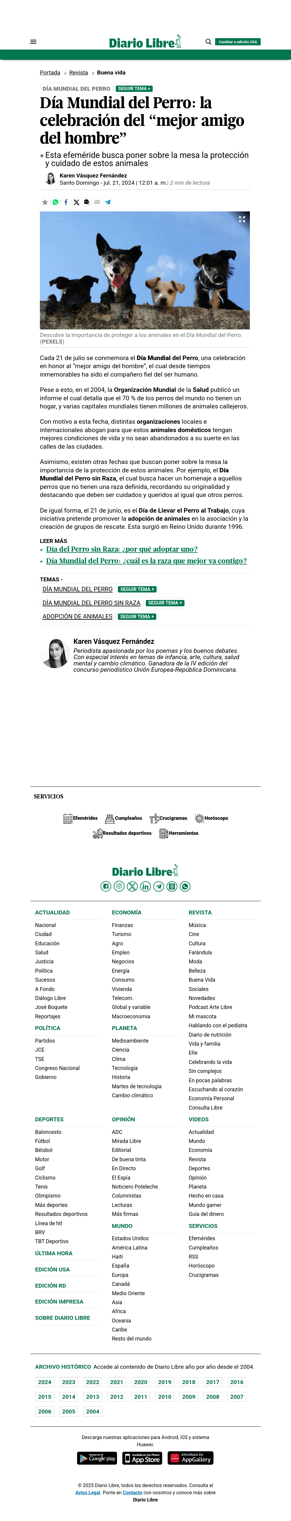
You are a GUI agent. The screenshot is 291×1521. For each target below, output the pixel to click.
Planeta (124, 1028)
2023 (68, 1382)
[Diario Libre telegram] (158, 886)
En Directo (124, 1168)
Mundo (122, 1226)
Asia (117, 1302)
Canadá (121, 1284)
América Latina (129, 1248)
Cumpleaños (203, 1248)
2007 (236, 1396)
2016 (236, 1382)
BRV (40, 1232)
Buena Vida (202, 980)
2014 (68, 1396)
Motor (42, 1159)
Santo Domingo (79, 182)
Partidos (45, 1041)
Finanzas (122, 925)
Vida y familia (204, 1044)
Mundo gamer (205, 1205)
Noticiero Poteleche (135, 1187)
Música (197, 925)
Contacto (132, 1492)
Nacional (45, 925)
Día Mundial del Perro (77, 589)
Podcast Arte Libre (210, 1007)
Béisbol (43, 1150)
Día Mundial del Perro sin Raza (91, 603)
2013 (92, 1396)
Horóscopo (202, 1266)
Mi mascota (203, 1016)
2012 (116, 1396)
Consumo (123, 980)
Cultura (197, 944)
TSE (39, 1059)
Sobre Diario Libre (62, 1317)
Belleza (197, 971)
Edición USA (52, 1269)
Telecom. (123, 998)
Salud (41, 953)
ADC (117, 1132)
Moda (195, 962)
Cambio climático (132, 1095)
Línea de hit (48, 1223)
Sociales (198, 989)
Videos (198, 1119)
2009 (188, 1396)
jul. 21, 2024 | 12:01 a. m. (135, 182)
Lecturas (122, 1205)
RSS (193, 1257)
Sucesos (45, 980)
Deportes (49, 1119)
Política (43, 971)
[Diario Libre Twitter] (132, 886)
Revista (78, 72)
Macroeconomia (131, 1016)
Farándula (200, 953)
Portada (50, 72)
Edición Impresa (59, 1301)
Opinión (123, 1119)
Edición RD (50, 1285)
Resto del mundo (132, 1339)
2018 (188, 1382)
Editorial (121, 1150)
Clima (118, 1059)
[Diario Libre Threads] (171, 886)
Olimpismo (48, 1196)
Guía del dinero (206, 1214)
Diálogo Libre (50, 998)
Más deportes (51, 1205)
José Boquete (51, 1007)
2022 (92, 1382)
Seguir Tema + (134, 88)
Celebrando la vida (210, 1062)
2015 (44, 1396)
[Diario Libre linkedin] (145, 886)
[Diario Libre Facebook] (105, 886)
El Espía (121, 1178)
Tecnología (125, 1068)
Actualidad (52, 912)
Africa (119, 1311)
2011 (140, 1396)
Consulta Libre (206, 1108)
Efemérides (202, 1238)
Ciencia (120, 1050)
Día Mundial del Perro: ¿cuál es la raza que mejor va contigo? (146, 561)
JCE (39, 1050)
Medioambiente (130, 1041)
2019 (164, 1382)
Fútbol (42, 1141)
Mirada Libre (126, 1141)
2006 (44, 1411)
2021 (116, 1382)
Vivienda (122, 989)
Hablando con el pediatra (218, 1026)
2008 (212, 1396)
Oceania (121, 1321)
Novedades (202, 998)
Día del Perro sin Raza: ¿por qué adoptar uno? (122, 549)
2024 (44, 1382)
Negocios (123, 962)
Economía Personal (211, 1098)
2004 (92, 1411)
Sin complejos (205, 1071)
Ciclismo (45, 1178)
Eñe (193, 1053)
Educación (47, 944)
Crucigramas (204, 1275)
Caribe (119, 1330)
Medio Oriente (128, 1293)
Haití (117, 1257)
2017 (212, 1382)
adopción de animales (77, 617)
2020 (140, 1382)
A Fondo (45, 989)
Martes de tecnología (137, 1086)
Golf (40, 1168)
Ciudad (43, 934)
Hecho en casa (206, 1196)
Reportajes (47, 1016)
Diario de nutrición (210, 1035)
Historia (121, 1077)
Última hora (54, 1253)
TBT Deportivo (51, 1241)
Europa (120, 1275)
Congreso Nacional (57, 1068)
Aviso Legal (87, 1492)
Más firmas (125, 1214)
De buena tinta (129, 1159)
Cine (194, 934)
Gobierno (45, 1077)
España (120, 1266)
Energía (121, 971)
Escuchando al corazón (216, 1089)
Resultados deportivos (61, 1214)
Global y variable (131, 1007)
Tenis (41, 1187)
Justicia (44, 962)
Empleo (121, 953)
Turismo (121, 934)
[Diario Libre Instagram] (119, 886)
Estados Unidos (130, 1238)
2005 (68, 1411)
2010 (164, 1396)
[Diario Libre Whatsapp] (185, 886)
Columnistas (126, 1196)
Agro (117, 944)
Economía (127, 912)
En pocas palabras (210, 1080)
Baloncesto (48, 1132)
